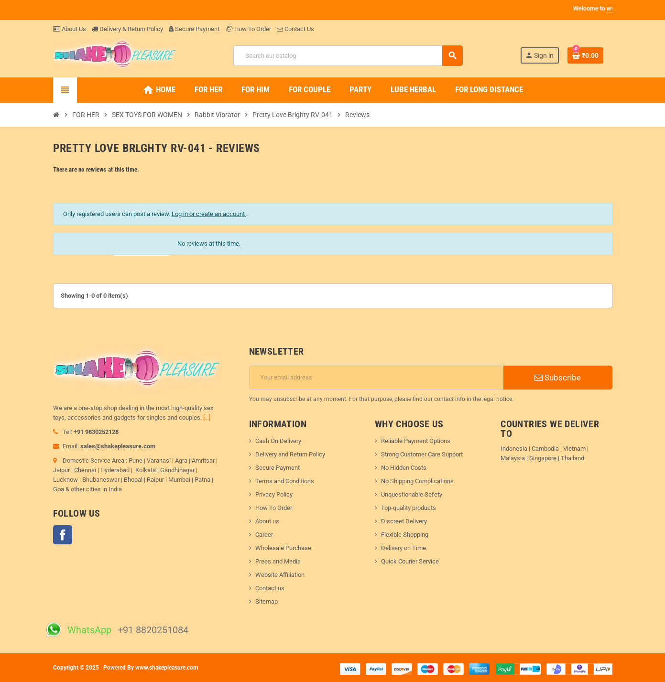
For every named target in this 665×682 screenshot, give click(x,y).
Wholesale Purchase (283, 548)
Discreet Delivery (404, 521)
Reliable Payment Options (415, 440)
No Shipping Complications (417, 481)
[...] (206, 417)
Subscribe (557, 377)
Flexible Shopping (404, 534)
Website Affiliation (280, 574)
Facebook (62, 534)
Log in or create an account (209, 213)
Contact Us (295, 28)
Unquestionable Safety (411, 494)
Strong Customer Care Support (422, 454)
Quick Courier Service (410, 561)
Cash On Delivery (278, 440)
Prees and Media (278, 561)
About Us (69, 28)
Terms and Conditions (284, 481)
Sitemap (266, 601)
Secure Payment (194, 28)
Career (264, 534)
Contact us (269, 588)
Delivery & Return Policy (127, 28)
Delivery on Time (403, 548)
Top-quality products (408, 507)
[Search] (347, 55)
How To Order (248, 28)
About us (267, 521)
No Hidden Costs (403, 467)
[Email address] (376, 378)
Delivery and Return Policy (290, 454)
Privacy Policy (274, 494)
